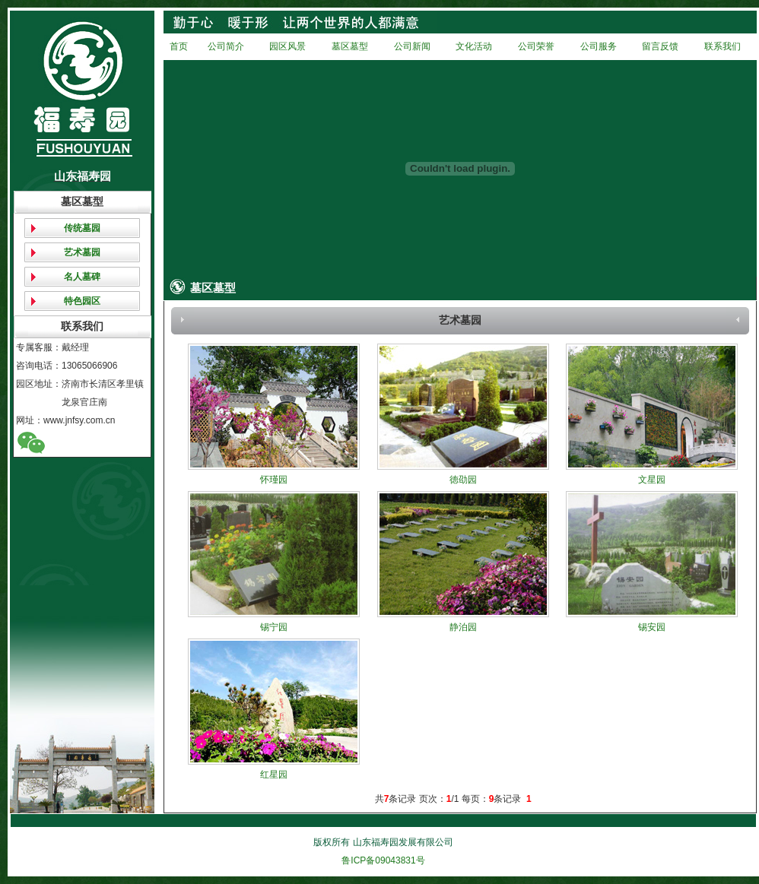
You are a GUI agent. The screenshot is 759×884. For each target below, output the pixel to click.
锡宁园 (273, 627)
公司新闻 (412, 46)
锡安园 (651, 627)
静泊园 (463, 627)
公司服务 (598, 46)
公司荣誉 (536, 46)
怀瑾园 (273, 479)
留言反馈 (660, 46)
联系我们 (722, 46)
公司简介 (226, 46)
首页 (179, 46)
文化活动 (474, 46)
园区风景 (287, 46)
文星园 (651, 479)
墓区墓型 (350, 46)
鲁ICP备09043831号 (382, 860)
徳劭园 (463, 479)
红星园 (273, 774)
